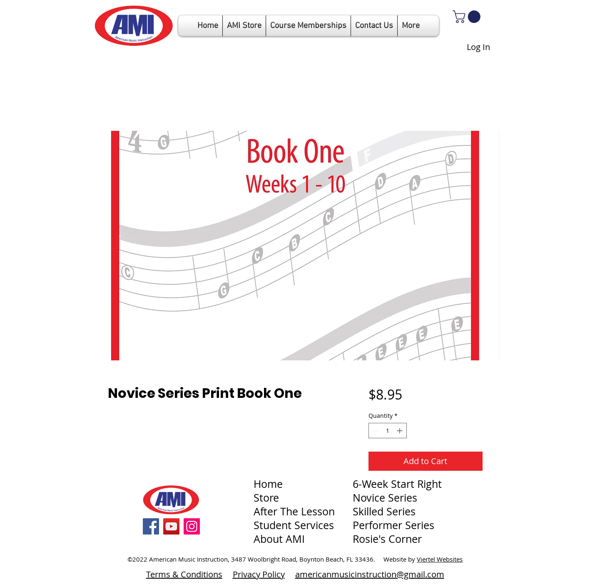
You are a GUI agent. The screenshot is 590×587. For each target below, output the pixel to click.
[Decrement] (375, 430)
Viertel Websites (440, 559)
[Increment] (400, 430)
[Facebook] (151, 526)
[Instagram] (192, 526)
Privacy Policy (259, 574)
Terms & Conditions (184, 574)
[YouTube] (171, 526)
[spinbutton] (387, 430)
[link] (468, 16)
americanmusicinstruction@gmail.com (369, 574)
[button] (308, 25)
